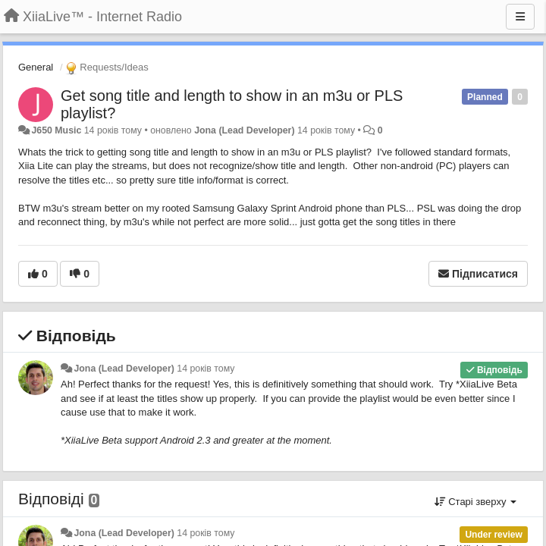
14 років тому (205, 368)
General (35, 67)
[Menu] (520, 17)
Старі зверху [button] (475, 501)
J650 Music (56, 130)
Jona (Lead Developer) (244, 130)
